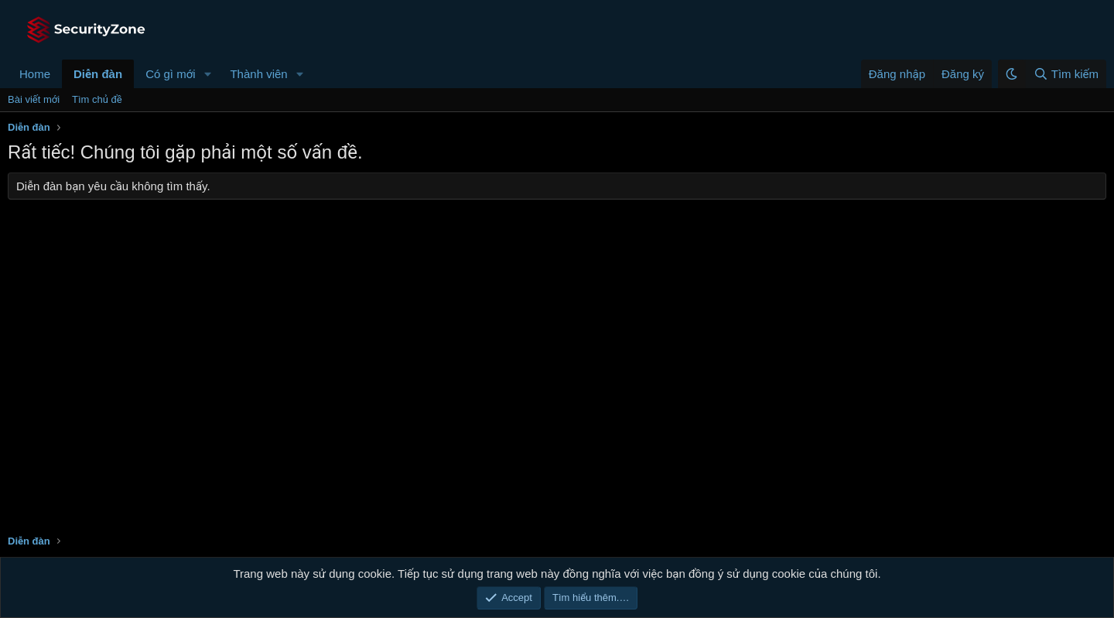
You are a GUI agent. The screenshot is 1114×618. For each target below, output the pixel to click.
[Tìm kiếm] (1065, 74)
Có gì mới (170, 73)
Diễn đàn (97, 73)
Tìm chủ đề (97, 99)
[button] (207, 74)
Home (34, 73)
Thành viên (258, 73)
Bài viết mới (34, 99)
